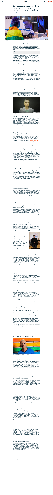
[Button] (38, 14)
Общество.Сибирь (16, 4)
